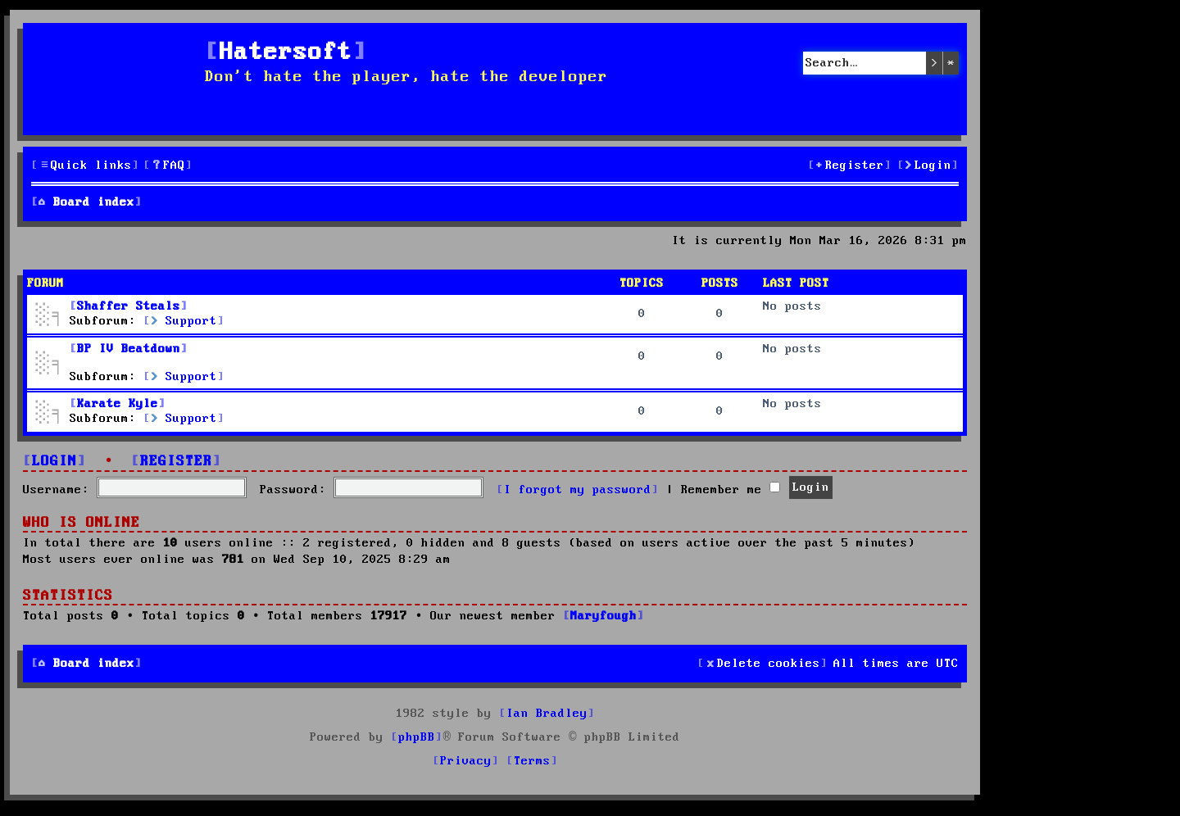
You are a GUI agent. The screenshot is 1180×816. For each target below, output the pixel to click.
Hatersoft (286, 52)
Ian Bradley (547, 713)
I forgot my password (577, 489)
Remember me (730, 489)
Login (54, 461)
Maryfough (603, 616)
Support (184, 321)
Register (176, 461)
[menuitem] (168, 166)
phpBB (416, 737)
